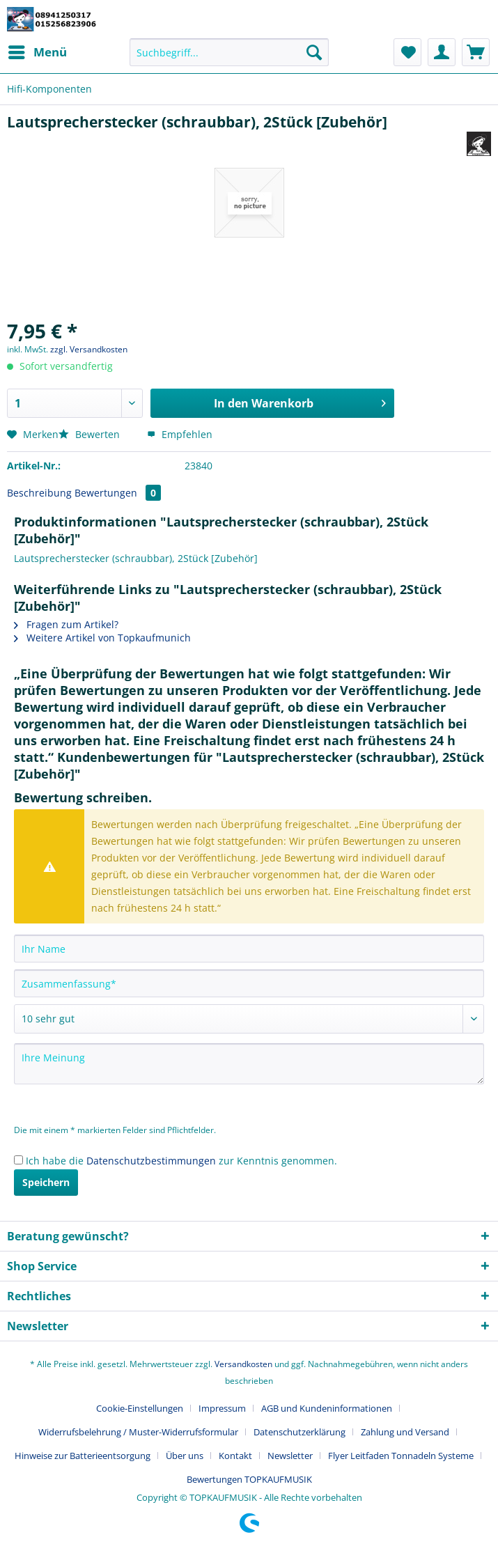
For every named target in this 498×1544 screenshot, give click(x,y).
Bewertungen (118, 492)
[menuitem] (37, 52)
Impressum (222, 1408)
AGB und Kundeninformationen (326, 1408)
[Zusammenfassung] (249, 983)
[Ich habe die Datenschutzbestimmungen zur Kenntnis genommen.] (18, 1159)
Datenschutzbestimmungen (151, 1160)
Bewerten (91, 434)
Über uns (184, 1455)
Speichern (46, 1182)
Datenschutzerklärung (299, 1432)
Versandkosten (243, 1364)
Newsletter (290, 1455)
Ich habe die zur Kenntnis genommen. (181, 1160)
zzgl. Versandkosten (88, 349)
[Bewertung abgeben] (249, 1019)
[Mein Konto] (442, 52)
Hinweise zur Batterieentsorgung (82, 1455)
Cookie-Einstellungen (139, 1408)
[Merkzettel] (407, 52)
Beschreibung (39, 492)
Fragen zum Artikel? (66, 624)
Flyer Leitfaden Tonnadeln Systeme (401, 1455)
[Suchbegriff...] (229, 52)
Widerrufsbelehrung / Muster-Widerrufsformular (138, 1432)
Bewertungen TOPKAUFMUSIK (249, 1479)
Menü (37, 50)
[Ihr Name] (249, 948)
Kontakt (235, 1455)
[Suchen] (314, 52)
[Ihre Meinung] (249, 1063)
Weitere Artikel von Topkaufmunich (102, 637)
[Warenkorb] (476, 52)
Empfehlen (179, 434)
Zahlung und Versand (405, 1432)
